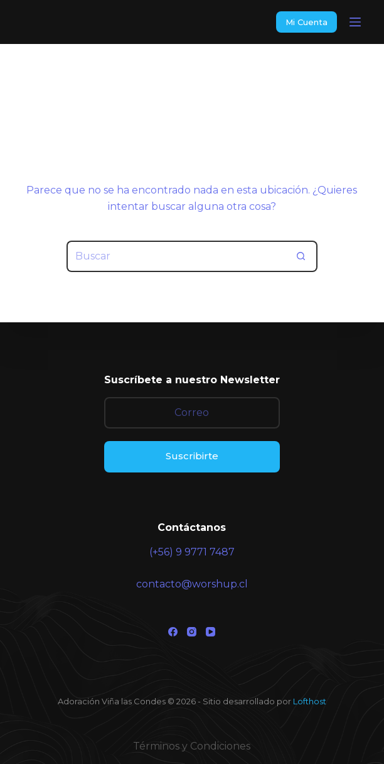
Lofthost (309, 701)
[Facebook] (173, 631)
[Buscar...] (176, 256)
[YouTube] (210, 631)
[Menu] (355, 22)
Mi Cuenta (306, 22)
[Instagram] (191, 631)
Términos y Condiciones (191, 746)
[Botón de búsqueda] (301, 256)
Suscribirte (192, 456)
